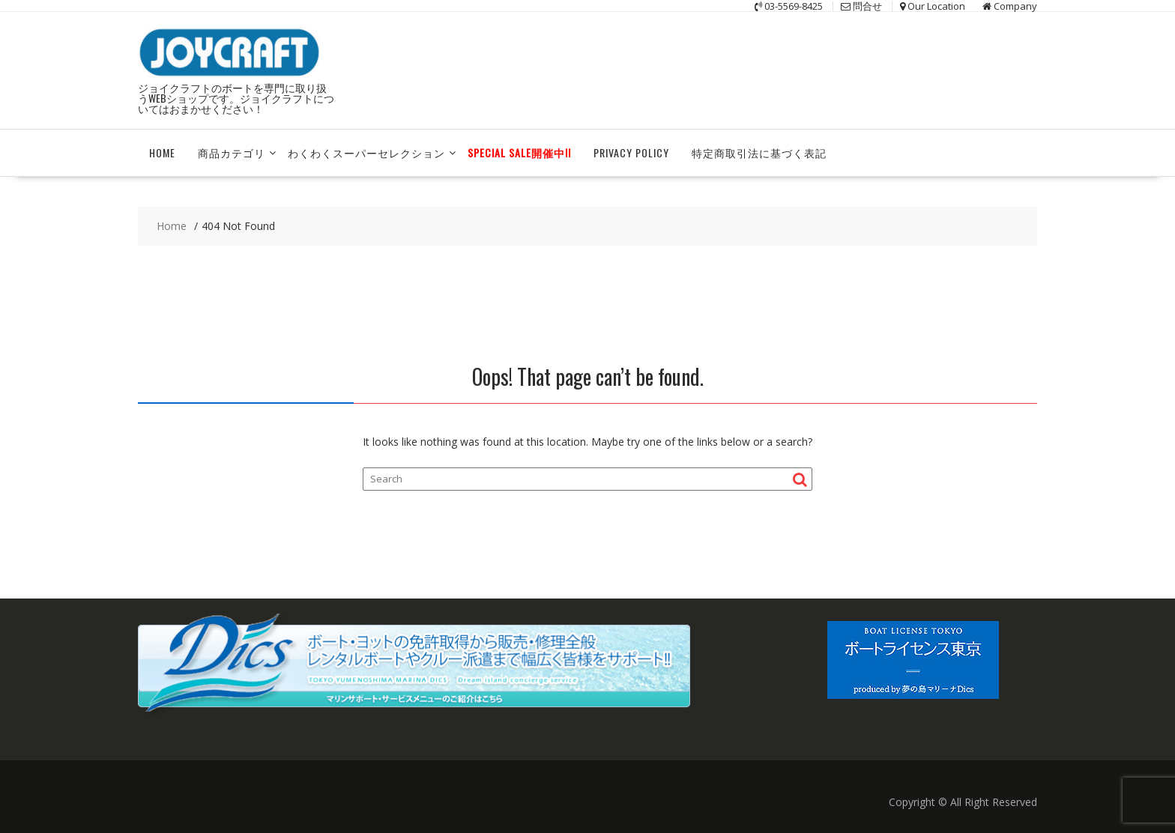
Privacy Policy (631, 152)
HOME (162, 152)
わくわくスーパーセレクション (366, 152)
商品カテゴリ (231, 152)
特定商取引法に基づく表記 (759, 152)
